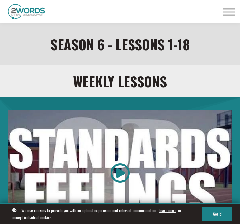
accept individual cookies (32, 217)
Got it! (217, 214)
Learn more (167, 210)
